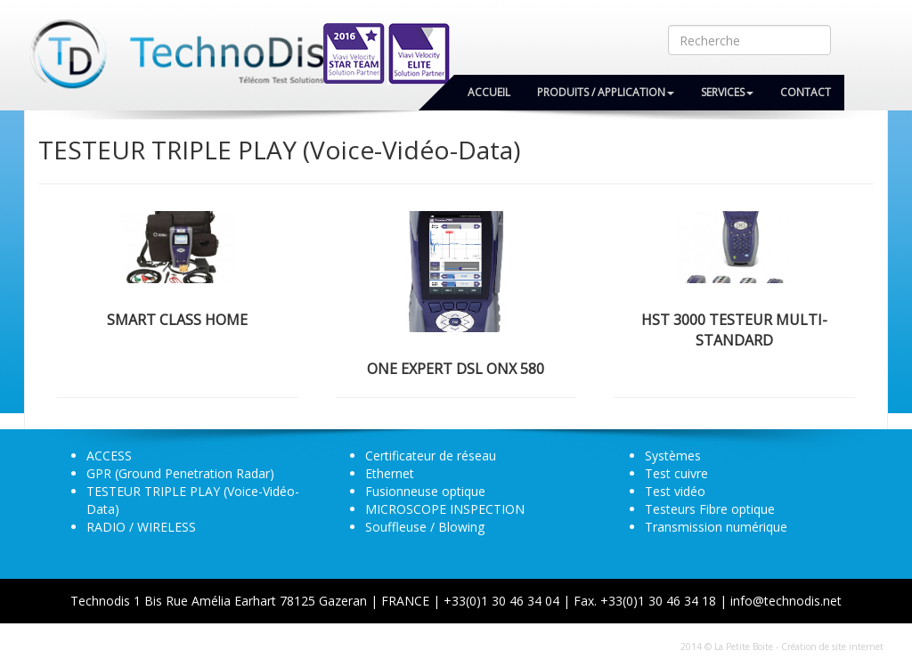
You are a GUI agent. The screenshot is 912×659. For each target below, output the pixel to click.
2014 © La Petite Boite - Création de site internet (782, 646)
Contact (805, 92)
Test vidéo (675, 491)
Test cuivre (676, 473)
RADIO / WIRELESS (141, 526)
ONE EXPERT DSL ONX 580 (455, 368)
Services (727, 92)
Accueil (489, 92)
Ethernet (389, 473)
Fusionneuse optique (425, 491)
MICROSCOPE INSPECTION (445, 508)
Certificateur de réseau (430, 455)
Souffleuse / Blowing (424, 526)
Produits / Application (605, 92)
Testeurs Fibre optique (710, 508)
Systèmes (673, 455)
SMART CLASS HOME (177, 320)
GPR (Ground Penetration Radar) (180, 473)
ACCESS (109, 455)
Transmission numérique (716, 526)
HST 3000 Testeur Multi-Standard (734, 330)
